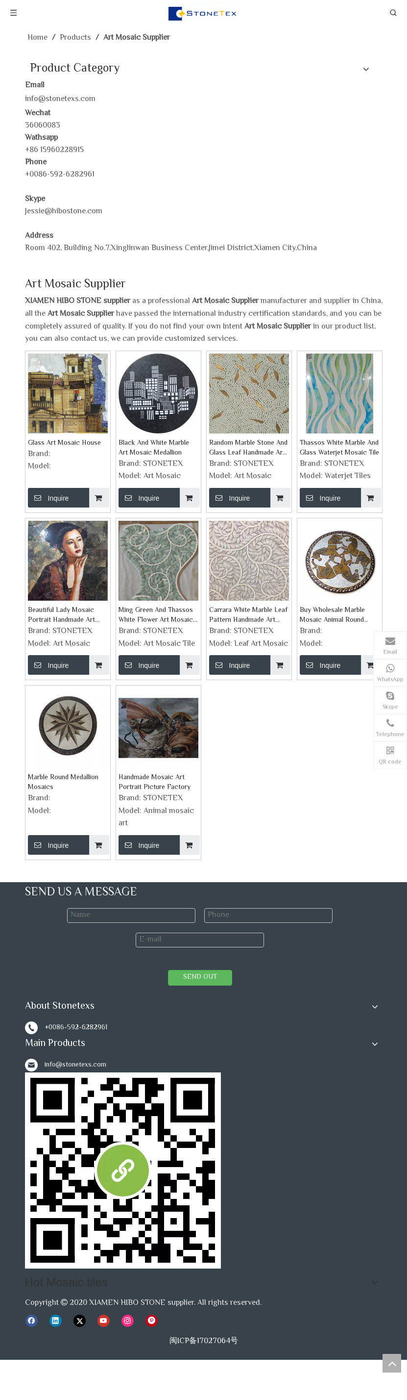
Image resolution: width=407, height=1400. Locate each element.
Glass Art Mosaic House (64, 443)
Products (40, 1238)
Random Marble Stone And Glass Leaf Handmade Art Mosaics (248, 448)
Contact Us (44, 1263)
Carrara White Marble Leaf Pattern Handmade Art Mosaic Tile (248, 615)
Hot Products (151, 1348)
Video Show (45, 1200)
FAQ (32, 1213)
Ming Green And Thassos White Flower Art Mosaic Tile (156, 615)
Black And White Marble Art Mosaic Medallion (154, 448)
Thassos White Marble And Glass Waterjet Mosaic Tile (339, 448)
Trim (230, 1335)
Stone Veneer (100, 1348)
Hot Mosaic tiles (52, 1335)
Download (42, 1225)
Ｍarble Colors (49, 1313)
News (34, 1250)
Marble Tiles (360, 1335)
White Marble (164, 1335)
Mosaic (204, 1335)
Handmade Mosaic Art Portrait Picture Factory (155, 782)
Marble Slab (314, 1335)
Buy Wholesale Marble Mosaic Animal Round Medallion (332, 615)
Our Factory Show (56, 1188)
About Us (40, 1175)
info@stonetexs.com (60, 99)
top (392, 1363)
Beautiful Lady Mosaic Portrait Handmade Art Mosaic (61, 615)
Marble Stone (266, 1335)
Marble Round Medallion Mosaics (63, 782)
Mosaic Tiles (50, 1348)
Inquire (48, 498)
